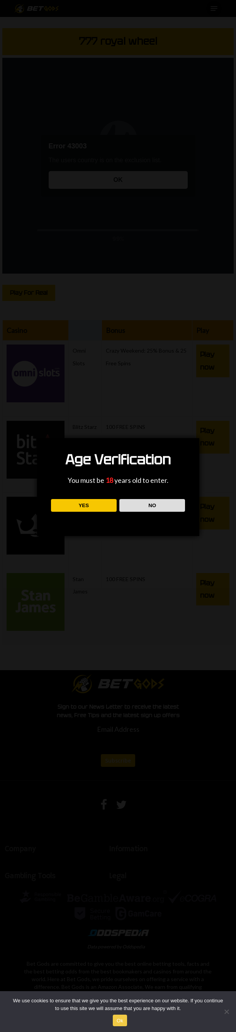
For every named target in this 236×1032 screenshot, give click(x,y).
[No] (226, 1011)
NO (152, 505)
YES (83, 505)
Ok (120, 1021)
